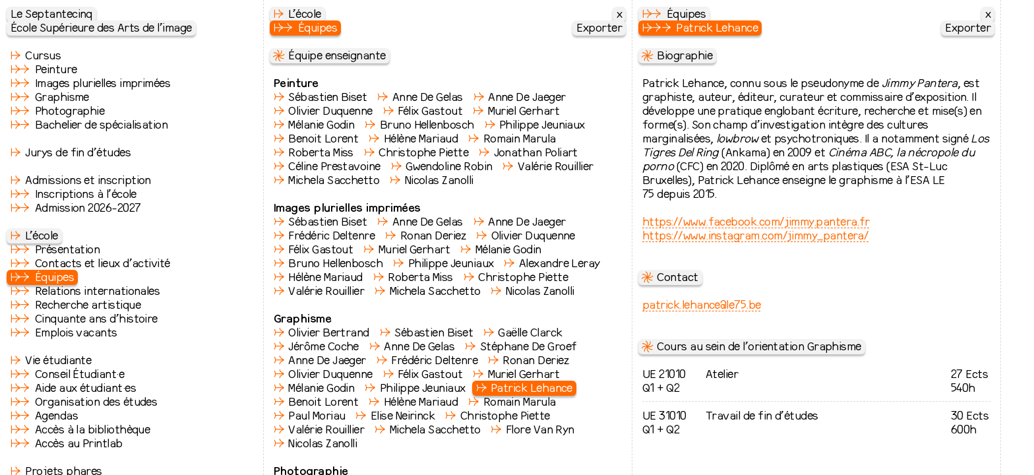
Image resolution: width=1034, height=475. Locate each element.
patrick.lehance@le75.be (701, 304)
